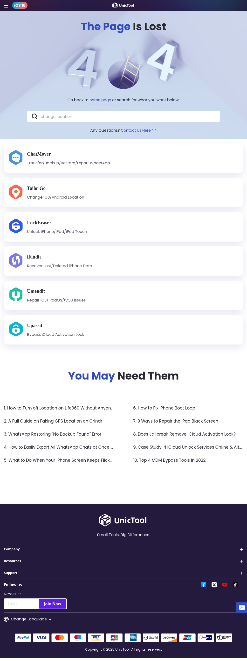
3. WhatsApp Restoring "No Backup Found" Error (54, 437)
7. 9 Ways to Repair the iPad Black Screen (177, 424)
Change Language (27, 622)
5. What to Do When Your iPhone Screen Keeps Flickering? (65, 463)
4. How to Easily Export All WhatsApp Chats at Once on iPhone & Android (81, 450)
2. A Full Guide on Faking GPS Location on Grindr (55, 424)
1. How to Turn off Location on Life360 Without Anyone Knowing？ (73, 411)
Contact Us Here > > (139, 130)
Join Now (52, 606)
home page (100, 100)
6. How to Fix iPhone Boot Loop (165, 411)
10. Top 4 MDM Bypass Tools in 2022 (170, 463)
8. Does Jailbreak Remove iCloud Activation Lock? (186, 437)
